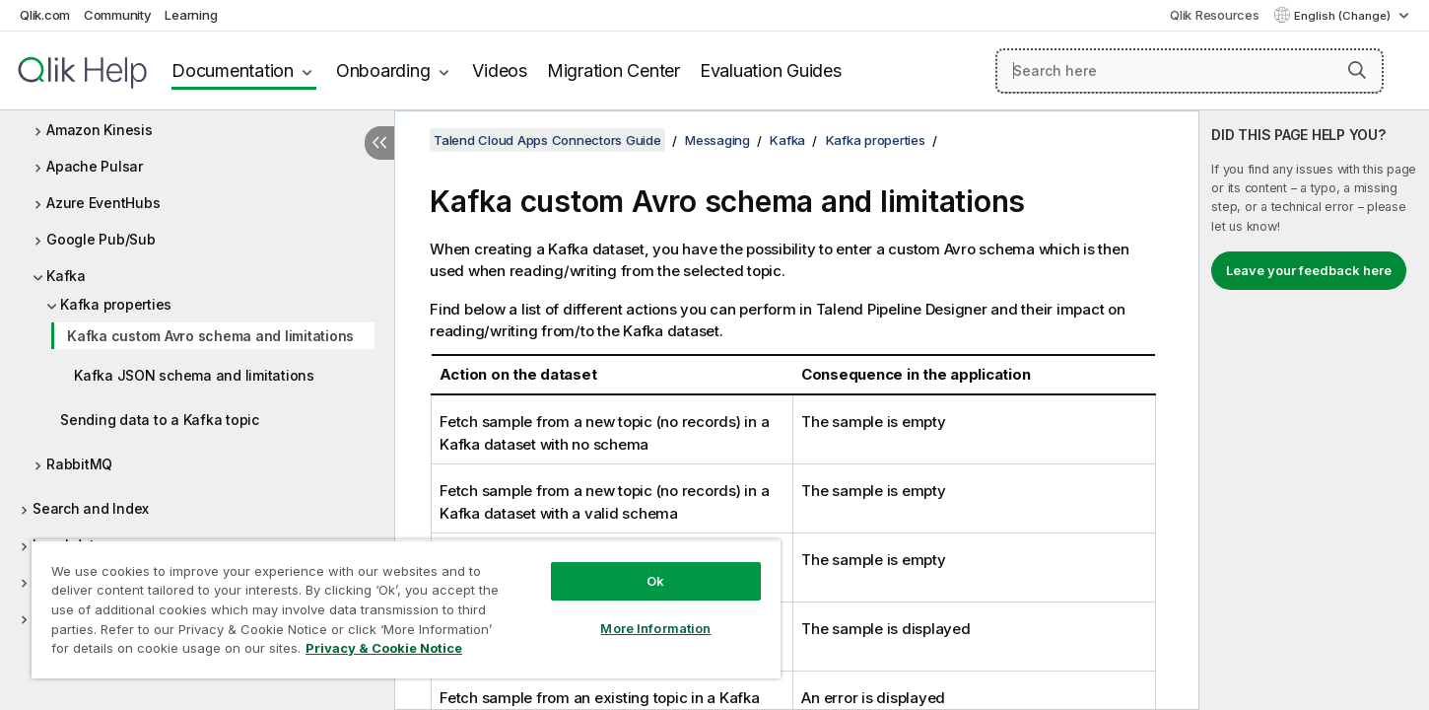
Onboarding (383, 70)
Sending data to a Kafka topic (159, 419)
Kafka (66, 275)
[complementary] (1314, 410)
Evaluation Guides (771, 70)
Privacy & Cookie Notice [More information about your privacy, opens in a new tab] (384, 648)
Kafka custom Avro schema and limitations (210, 335)
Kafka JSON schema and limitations (194, 375)
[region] (406, 608)
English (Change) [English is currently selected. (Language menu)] (1344, 16)
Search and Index (91, 508)
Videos (499, 70)
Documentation (232, 70)
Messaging (717, 140)
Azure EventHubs (103, 202)
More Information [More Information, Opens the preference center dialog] (655, 628)
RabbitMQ (79, 464)
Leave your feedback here (1309, 270)
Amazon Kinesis (99, 129)
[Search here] (1189, 71)
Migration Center (613, 70)
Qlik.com (45, 15)
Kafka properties (115, 304)
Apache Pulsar (94, 166)
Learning (191, 15)
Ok (655, 581)
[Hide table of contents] (379, 143)
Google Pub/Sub (101, 239)
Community (118, 15)
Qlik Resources (1214, 15)
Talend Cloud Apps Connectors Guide (547, 140)
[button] (1357, 70)
